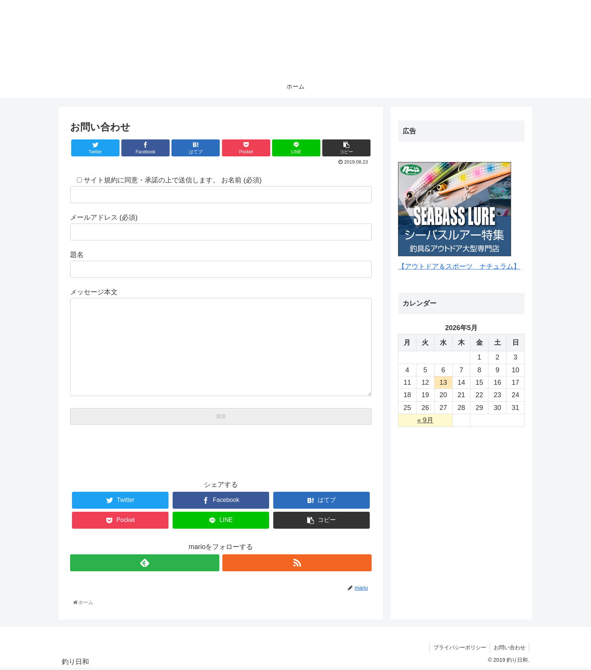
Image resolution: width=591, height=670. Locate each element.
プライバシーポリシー (459, 649)
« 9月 (425, 420)
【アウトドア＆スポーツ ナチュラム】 (459, 266)
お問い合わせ (509, 649)
